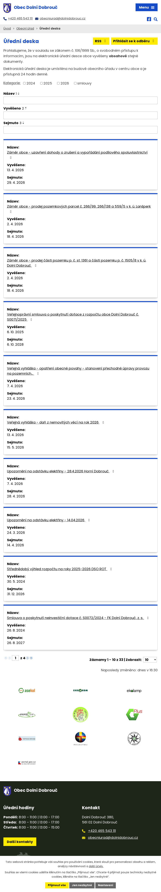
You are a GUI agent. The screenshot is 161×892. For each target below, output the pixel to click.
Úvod (7, 28)
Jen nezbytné (82, 885)
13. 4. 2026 (15, 170)
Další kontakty (20, 841)
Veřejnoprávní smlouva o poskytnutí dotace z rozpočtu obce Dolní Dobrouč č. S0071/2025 (73, 317)
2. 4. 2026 (15, 224)
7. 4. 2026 (15, 386)
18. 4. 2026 (15, 236)
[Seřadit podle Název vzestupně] (19, 92)
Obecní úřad (25, 28)
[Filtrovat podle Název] (80, 100)
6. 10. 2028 (15, 344)
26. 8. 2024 (16, 630)
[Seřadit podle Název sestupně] (19, 94)
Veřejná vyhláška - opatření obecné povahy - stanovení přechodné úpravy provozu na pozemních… (78, 371)
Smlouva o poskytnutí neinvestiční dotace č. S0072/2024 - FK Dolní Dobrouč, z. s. (78, 617)
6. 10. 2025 (15, 332)
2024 (31, 83)
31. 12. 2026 (15, 594)
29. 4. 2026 (16, 182)
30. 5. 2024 (16, 581)
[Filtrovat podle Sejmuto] (80, 130)
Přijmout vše (57, 885)
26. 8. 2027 (16, 642)
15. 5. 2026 (15, 447)
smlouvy (84, 83)
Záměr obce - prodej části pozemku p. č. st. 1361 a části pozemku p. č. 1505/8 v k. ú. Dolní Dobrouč (76, 263)
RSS (101, 41)
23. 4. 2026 (16, 398)
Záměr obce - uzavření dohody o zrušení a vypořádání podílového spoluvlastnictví (77, 154)
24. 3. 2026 (16, 532)
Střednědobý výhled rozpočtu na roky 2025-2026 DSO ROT (60, 569)
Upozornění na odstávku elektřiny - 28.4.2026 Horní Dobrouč (61, 471)
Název (10, 93)
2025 (47, 83)
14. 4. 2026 (15, 545)
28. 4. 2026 (16, 496)
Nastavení (105, 885)
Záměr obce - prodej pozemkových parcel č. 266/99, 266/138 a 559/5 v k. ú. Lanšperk (79, 208)
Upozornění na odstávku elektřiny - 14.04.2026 (49, 520)
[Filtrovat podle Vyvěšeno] (80, 115)
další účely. (96, 866)
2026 (65, 83)
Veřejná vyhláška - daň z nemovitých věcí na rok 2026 (56, 422)
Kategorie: (12, 83)
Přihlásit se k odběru (134, 41)
